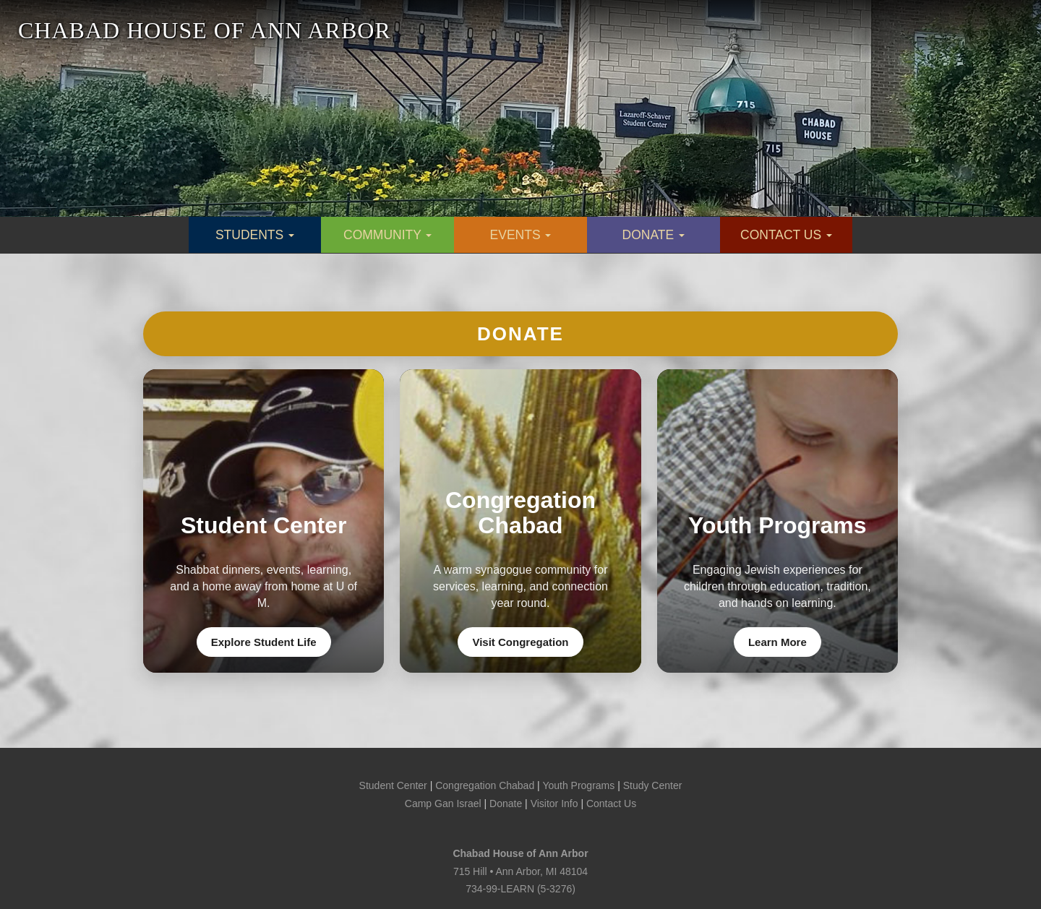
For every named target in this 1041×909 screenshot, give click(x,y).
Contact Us (611, 803)
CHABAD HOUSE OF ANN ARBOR (204, 30)
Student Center (393, 785)
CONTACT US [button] (786, 235)
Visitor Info (554, 803)
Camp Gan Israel (443, 803)
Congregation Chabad (484, 785)
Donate (520, 334)
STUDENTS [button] (254, 235)
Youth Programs (578, 785)
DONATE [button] (653, 235)
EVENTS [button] (521, 235)
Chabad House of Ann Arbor (520, 853)
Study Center (652, 785)
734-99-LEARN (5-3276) (520, 889)
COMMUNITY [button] (387, 235)
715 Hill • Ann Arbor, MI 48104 (520, 871)
